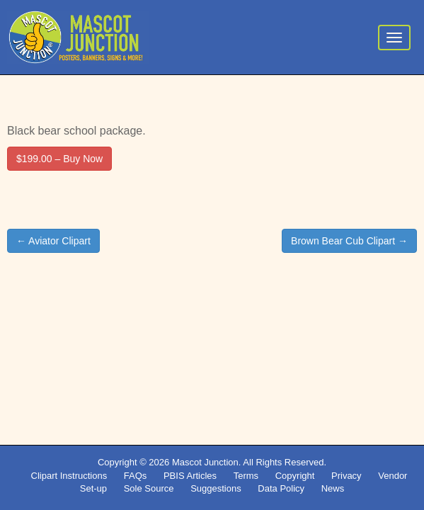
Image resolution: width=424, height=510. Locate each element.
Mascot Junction (205, 462)
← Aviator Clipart (53, 240)
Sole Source (149, 488)
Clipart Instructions (69, 475)
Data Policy (281, 488)
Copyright (295, 475)
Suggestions (215, 488)
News (333, 488)
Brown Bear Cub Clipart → (349, 240)
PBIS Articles (190, 475)
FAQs (135, 475)
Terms (246, 475)
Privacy (346, 475)
